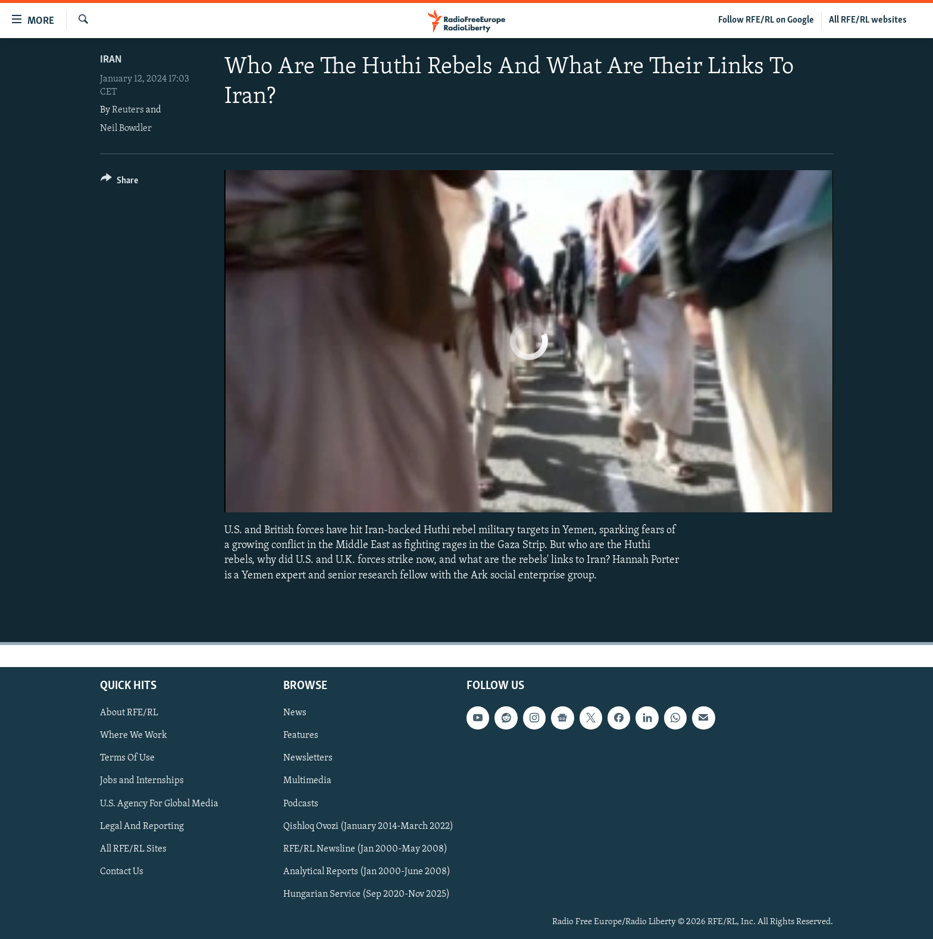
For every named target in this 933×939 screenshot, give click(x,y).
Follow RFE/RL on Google (766, 20)
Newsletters (308, 758)
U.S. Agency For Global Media (159, 803)
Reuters (128, 110)
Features (300, 735)
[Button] (119, 182)
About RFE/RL (129, 713)
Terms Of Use (127, 758)
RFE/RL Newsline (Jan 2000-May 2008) (365, 848)
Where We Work (133, 735)
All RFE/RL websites (868, 20)
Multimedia (307, 780)
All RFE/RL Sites (133, 848)
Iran (111, 59)
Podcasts (300, 803)
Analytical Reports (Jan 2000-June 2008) (366, 872)
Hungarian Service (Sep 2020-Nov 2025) (366, 894)
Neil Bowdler (126, 128)
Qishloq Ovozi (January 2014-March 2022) (368, 826)
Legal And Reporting (142, 826)
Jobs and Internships (142, 780)
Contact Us (121, 872)
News (294, 713)
